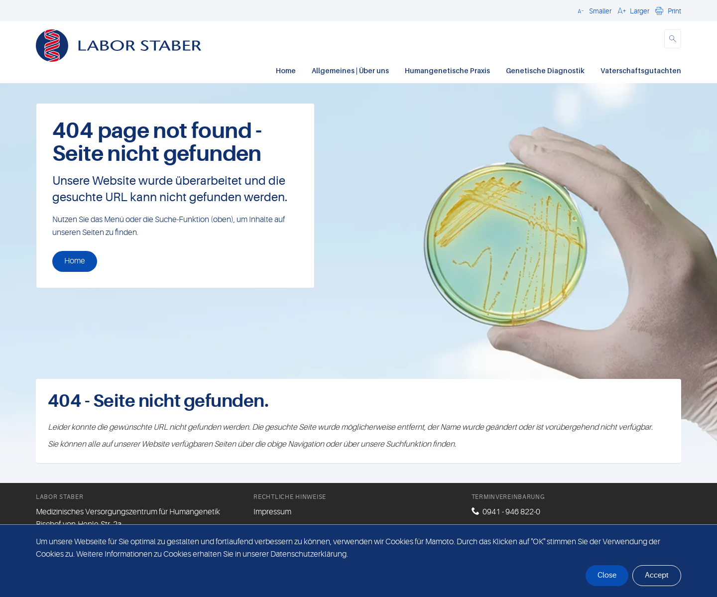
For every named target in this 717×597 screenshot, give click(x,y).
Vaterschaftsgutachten (640, 70)
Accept (657, 575)
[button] (593, 10)
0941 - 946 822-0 (511, 511)
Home (286, 70)
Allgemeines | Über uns (350, 70)
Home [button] (74, 260)
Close (607, 575)
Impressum (272, 511)
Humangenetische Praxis (447, 70)
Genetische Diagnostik (545, 70)
